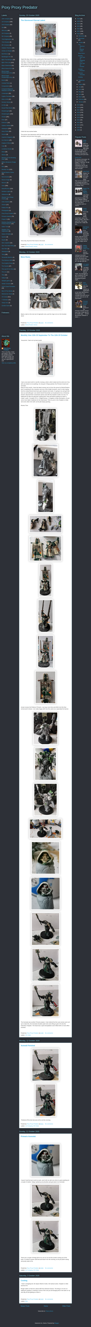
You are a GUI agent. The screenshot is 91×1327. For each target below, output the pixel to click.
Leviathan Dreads (7, 149)
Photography (5, 210)
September (82, 80)
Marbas (4, 154)
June (80, 89)
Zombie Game (6, 305)
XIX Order (28, 1035)
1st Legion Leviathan (86, 265)
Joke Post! (86, 171)
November (81, 38)
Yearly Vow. (5, 302)
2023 (78, 26)
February (81, 99)
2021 (78, 31)
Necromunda (5, 177)
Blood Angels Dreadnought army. (7, 76)
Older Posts (66, 1306)
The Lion (4, 272)
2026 (78, 18)
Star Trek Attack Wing (8, 245)
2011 (78, 125)
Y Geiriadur (5, 299)
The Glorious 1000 (7, 260)
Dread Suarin (85, 209)
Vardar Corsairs (6, 283)
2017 (78, 110)
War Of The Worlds (7, 291)
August (81, 84)
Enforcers (4, 122)
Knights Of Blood (6, 143)
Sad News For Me (86, 227)
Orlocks (4, 204)
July (80, 87)
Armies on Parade (7, 51)
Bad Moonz (5, 54)
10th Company (6, 18)
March (80, 97)
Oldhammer (5, 194)
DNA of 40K (5, 99)
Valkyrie (4, 278)
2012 (78, 122)
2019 (78, 105)
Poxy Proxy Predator (19, 7)
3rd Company (5, 33)
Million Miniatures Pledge (9, 162)
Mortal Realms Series (31, 246)
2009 (78, 130)
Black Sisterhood (6, 65)
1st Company (29, 1126)
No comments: (49, 244)
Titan (3, 275)
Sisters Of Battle (6, 234)
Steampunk (5, 251)
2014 (78, 117)
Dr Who (4, 105)
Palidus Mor (5, 207)
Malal (3, 151)
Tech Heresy (85, 283)
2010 (78, 127)
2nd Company (6, 24)
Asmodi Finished (28, 1046)
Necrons (4, 182)
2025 (78, 21)
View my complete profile (9, 363)
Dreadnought (5, 111)
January (81, 102)
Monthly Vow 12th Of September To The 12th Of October (44, 335)
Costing (24, 1281)
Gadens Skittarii (6, 125)
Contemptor (5, 93)
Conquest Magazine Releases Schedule (7, 89)
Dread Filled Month (7, 108)
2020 (78, 33)
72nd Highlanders (7, 39)
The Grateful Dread (7, 263)
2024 (78, 23)
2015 (78, 115)
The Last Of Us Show (8, 269)
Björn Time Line (6, 62)
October (81, 42)
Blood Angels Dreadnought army (7, 72)
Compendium (5, 86)
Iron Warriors (5, 140)
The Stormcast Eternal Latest (33, 20)
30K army (4, 30)
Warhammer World (7, 294)
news (3, 185)
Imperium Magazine (7, 137)
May (80, 92)
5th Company (5, 36)
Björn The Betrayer (7, 59)
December (82, 36)
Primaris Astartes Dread (85, 303)
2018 (78, 107)
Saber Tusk (5, 226)
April (80, 94)
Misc (26, 1301)
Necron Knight (6, 179)
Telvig (3, 254)
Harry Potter (5, 131)
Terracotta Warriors (7, 257)
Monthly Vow (5, 169)
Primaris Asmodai (28, 1136)
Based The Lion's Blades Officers (86, 191)
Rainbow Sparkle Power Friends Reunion (8, 222)
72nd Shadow (5, 42)
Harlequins (5, 128)
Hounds (4, 134)
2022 (78, 28)
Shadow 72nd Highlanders (5, 230)
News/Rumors (6, 188)
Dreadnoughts (6, 114)
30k (3, 27)
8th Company (5, 45)
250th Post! (84, 141)
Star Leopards (6, 243)
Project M (4, 219)
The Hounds (5, 266)
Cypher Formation (7, 96)
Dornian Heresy (6, 102)
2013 (78, 120)
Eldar (3, 119)
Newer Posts (25, 1306)
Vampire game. (6, 280)
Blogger (56, 1323)
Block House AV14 (7, 68)
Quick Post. (78, 157)
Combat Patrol (6, 83)
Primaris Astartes (6, 216)
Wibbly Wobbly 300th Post (86, 247)
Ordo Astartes (5, 201)
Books (3, 80)
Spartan (4, 237)
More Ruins (25, 257)
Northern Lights (6, 191)
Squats (4, 240)
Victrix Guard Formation (8, 286)
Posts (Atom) (49, 1311)
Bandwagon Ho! (6, 56)
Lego (3, 146)
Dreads (4, 116)
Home (46, 1306)
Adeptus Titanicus (7, 48)
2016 (78, 112)
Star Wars (4, 248)
